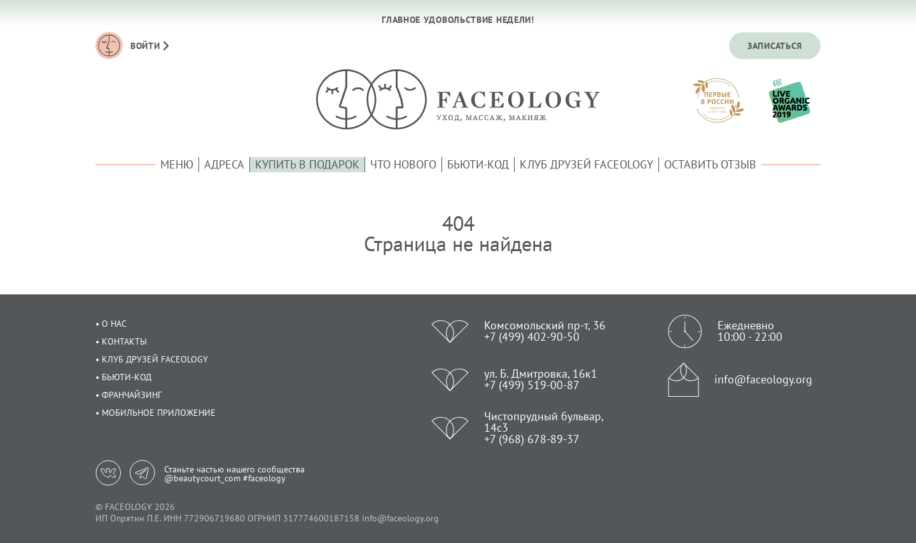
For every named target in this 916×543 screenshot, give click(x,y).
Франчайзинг (132, 395)
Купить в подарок (307, 164)
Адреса (224, 164)
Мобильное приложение (159, 412)
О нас (114, 323)
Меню (176, 164)
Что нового (403, 164)
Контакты (124, 341)
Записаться (774, 46)
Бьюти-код (478, 164)
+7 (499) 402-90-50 (531, 336)
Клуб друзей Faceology (586, 164)
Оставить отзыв (710, 164)
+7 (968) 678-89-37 (531, 439)
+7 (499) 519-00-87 (531, 385)
